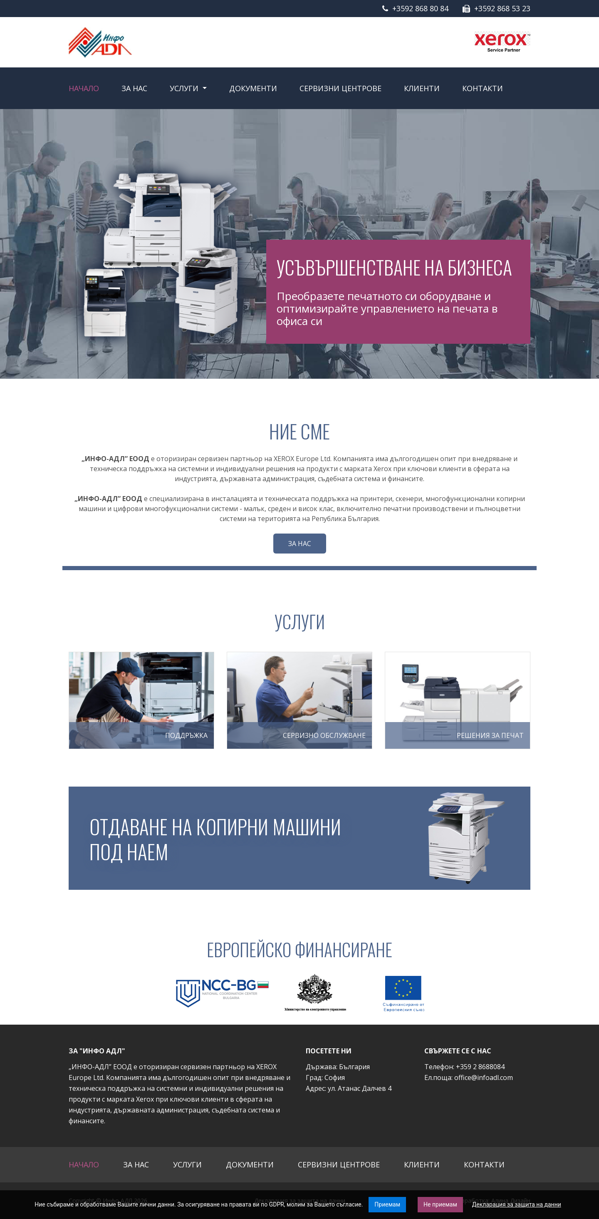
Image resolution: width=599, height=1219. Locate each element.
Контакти (482, 88)
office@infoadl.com (483, 1077)
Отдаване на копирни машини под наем (221, 838)
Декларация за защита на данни (516, 1204)
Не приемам (440, 1204)
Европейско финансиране (299, 949)
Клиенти (422, 88)
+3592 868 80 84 (420, 8)
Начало (84, 88)
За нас (134, 88)
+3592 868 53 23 (502, 8)
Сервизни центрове (340, 88)
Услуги (185, 88)
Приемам (387, 1204)
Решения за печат (490, 735)
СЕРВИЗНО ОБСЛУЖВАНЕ (324, 735)
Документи (253, 88)
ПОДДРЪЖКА (186, 735)
